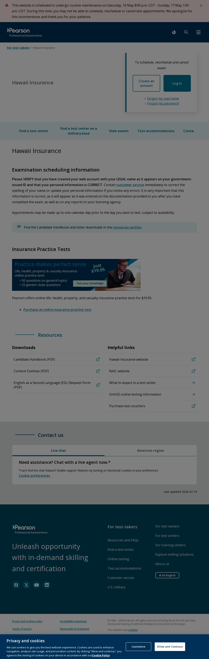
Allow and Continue (170, 653)
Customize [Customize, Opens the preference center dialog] (138, 653)
